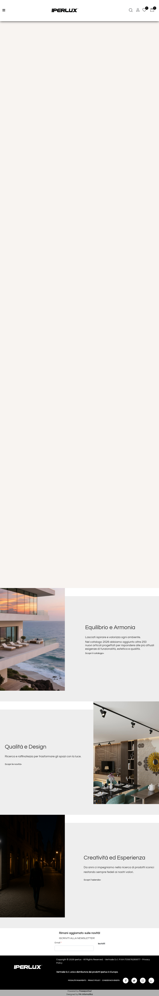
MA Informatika (86, 994)
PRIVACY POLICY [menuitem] (94, 980)
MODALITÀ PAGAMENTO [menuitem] (77, 980)
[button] (101, 944)
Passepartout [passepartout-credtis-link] (85, 991)
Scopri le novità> (13, 764)
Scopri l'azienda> (92, 880)
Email (58, 943)
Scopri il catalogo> (94, 653)
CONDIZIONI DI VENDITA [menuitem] (111, 980)
